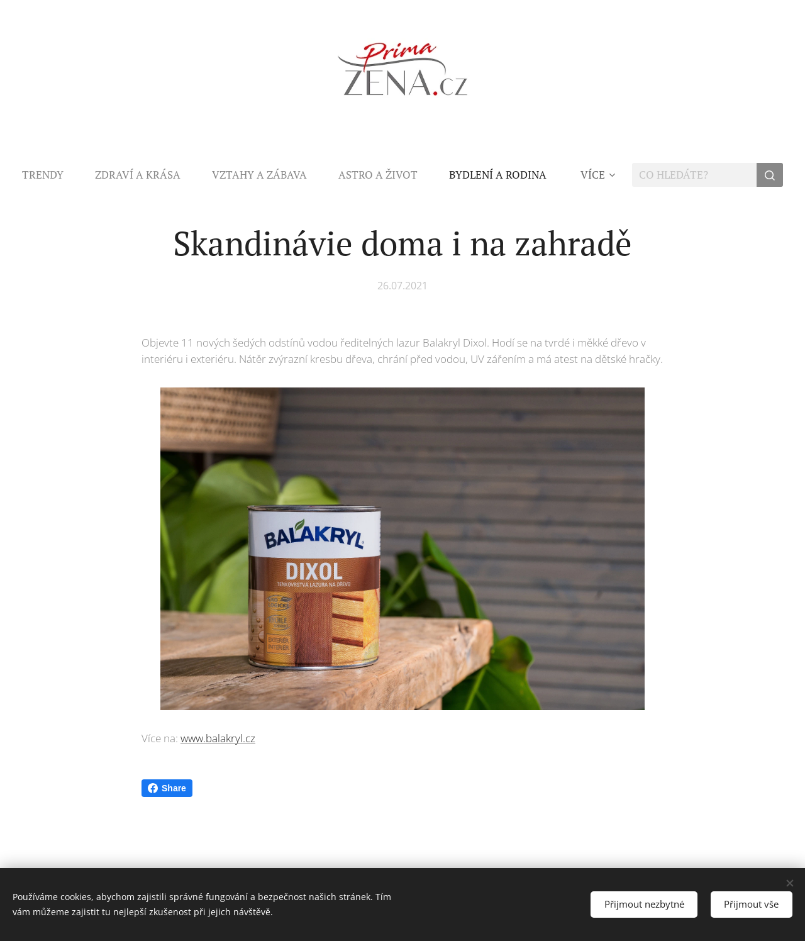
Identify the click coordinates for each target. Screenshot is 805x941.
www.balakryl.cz (217, 738)
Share (167, 788)
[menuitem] (50, 175)
